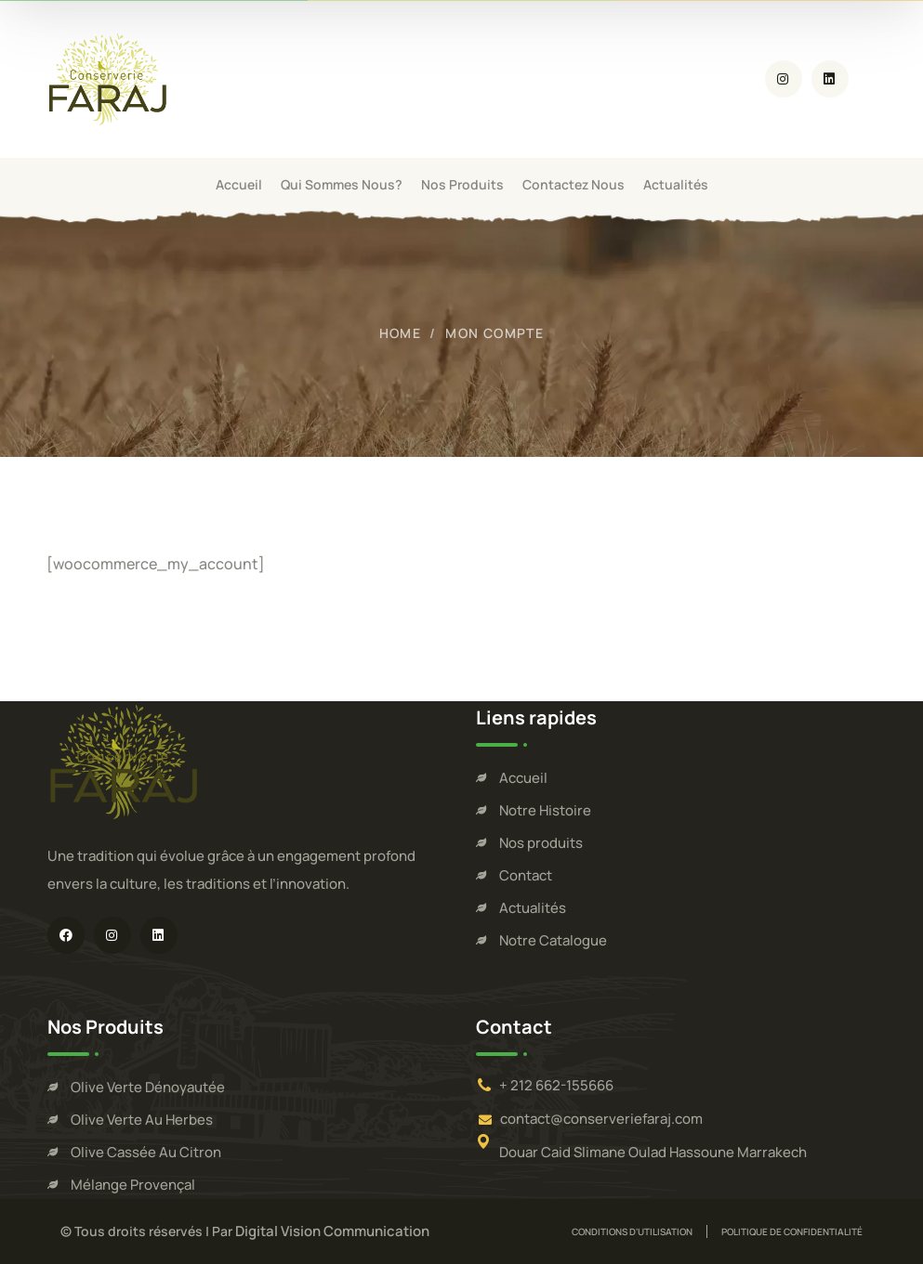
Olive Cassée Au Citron (146, 1152)
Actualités (532, 908)
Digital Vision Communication (332, 1231)
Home (400, 333)
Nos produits (541, 843)
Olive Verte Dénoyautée (148, 1087)
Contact (525, 875)
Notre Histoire (545, 810)
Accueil (523, 778)
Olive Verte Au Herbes (142, 1119)
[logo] (109, 78)
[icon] (783, 79)
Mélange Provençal (133, 1184)
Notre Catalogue (553, 940)
